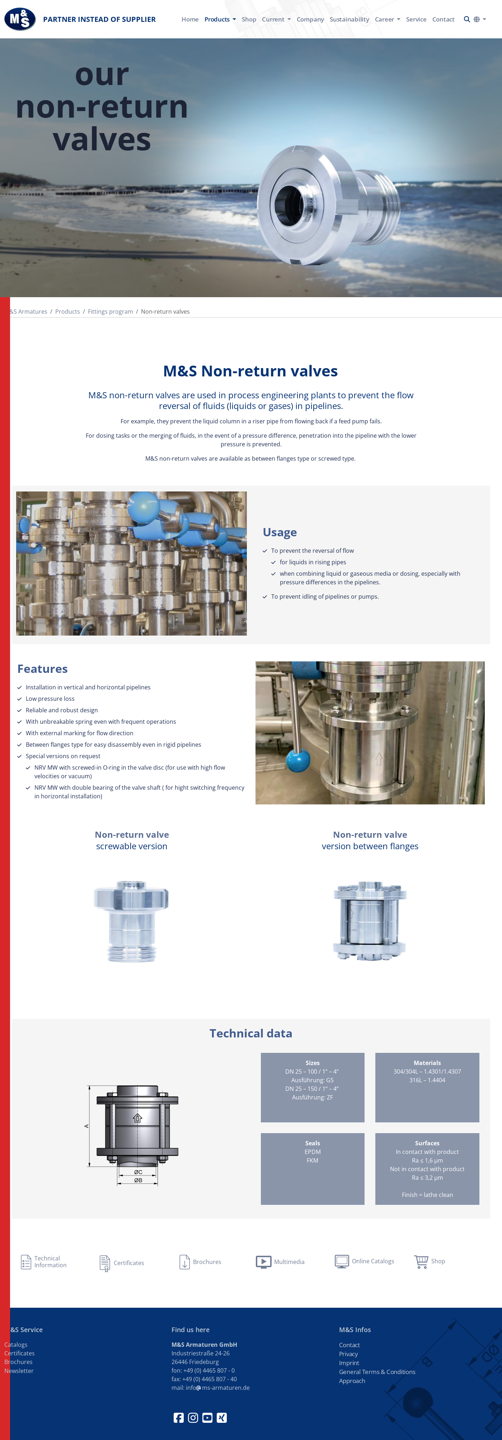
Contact (443, 19)
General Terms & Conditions (377, 1372)
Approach (352, 1381)
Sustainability (349, 19)
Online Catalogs (373, 1261)
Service (416, 19)
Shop (249, 19)
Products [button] (218, 19)
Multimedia (289, 1262)
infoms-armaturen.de (218, 1388)
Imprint (349, 1363)
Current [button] (274, 19)
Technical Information (50, 1261)
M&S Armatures (25, 311)
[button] (467, 19)
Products (67, 311)
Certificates (129, 1263)
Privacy (348, 1354)
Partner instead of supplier (80, 19)
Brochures (207, 1262)
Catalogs (16, 1345)
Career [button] (385, 19)
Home (190, 19)
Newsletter (19, 1371)
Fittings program (110, 311)
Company (310, 19)
